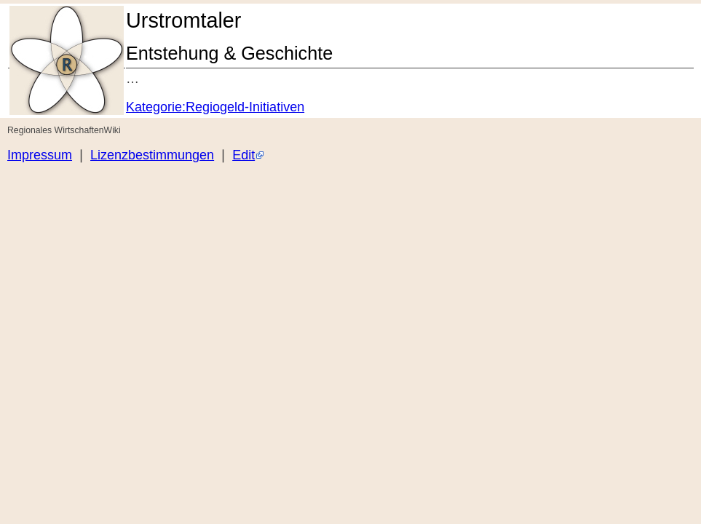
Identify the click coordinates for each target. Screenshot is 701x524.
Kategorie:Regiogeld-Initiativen (215, 107)
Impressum (39, 155)
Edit (243, 155)
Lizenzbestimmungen (152, 155)
